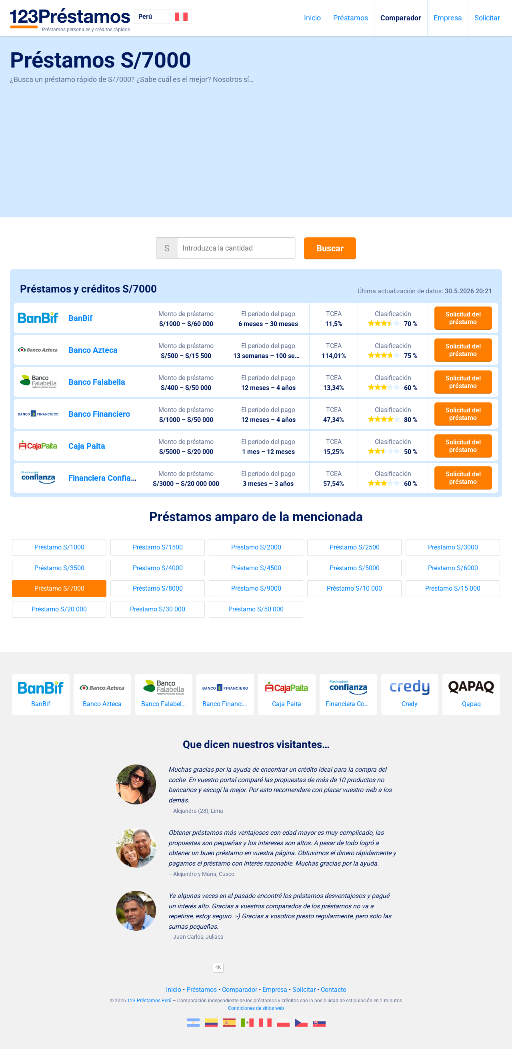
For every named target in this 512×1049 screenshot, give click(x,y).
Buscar (330, 248)
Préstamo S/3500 (59, 568)
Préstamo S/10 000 (354, 588)
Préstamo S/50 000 (256, 609)
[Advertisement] (256, 145)
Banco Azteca (93, 350)
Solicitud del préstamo (463, 318)
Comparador (400, 18)
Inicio (312, 18)
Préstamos (350, 18)
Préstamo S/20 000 (59, 609)
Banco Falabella (96, 382)
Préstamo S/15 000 (452, 588)
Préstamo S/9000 (256, 588)
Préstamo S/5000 (355, 568)
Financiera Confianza (106, 478)
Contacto (333, 989)
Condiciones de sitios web (256, 1008)
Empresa (448, 18)
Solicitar (487, 18)
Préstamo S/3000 (453, 547)
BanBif (80, 318)
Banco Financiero (99, 414)
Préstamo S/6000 (453, 568)
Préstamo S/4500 (256, 568)
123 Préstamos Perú (149, 1000)
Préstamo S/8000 (158, 588)
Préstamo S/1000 (59, 547)
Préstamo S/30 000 (157, 609)
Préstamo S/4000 (158, 568)
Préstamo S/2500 (355, 547)
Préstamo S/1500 (158, 547)
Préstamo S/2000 (256, 547)
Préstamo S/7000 (59, 588)
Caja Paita (86, 446)
